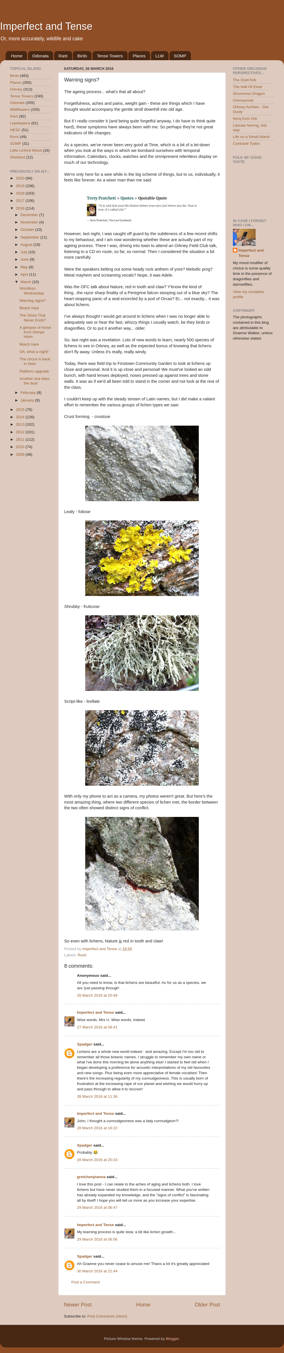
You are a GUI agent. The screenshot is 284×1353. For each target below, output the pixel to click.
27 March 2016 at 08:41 (97, 1027)
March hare (29, 344)
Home (16, 55)
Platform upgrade (34, 371)
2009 (21, 454)
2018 (21, 193)
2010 (21, 447)
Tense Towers (110, 55)
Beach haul (29, 308)
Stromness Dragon (249, 93)
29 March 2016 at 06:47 (97, 1207)
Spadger (84, 1044)
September (30, 237)
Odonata (40, 55)
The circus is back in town (35, 361)
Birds (82, 55)
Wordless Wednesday (32, 290)
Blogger (172, 1339)
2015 (21, 409)
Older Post (207, 1305)
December (29, 215)
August (27, 244)
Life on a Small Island (251, 137)
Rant (63, 55)
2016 (21, 208)
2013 (21, 424)
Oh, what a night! (34, 352)
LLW (159, 55)
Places (139, 55)
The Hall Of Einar (247, 87)
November (29, 222)
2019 (21, 186)
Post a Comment (85, 1282)
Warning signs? (33, 300)
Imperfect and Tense (46, 26)
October (27, 229)
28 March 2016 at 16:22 (97, 1128)
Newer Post (78, 1305)
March (26, 282)
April (24, 274)
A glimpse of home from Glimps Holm (35, 332)
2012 (21, 432)
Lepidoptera (20, 123)
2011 (21, 439)
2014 (21, 417)
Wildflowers (20, 109)
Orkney (16, 89)
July (24, 252)
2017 (21, 200)
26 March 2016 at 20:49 (97, 995)
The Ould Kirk (244, 80)
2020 (21, 178)
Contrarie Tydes (246, 143)
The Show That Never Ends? (33, 317)
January (27, 400)
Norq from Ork (245, 118)
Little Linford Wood (26, 150)
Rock (82, 955)
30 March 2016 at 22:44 (97, 1271)
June (25, 259)
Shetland (17, 157)
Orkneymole (243, 100)
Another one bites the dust (35, 381)
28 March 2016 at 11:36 (97, 1096)
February (28, 392)
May (24, 267)
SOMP (180, 55)
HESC (15, 130)
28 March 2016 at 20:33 (97, 1160)
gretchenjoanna (91, 1177)
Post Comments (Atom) (107, 1316)
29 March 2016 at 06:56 (97, 1239)
